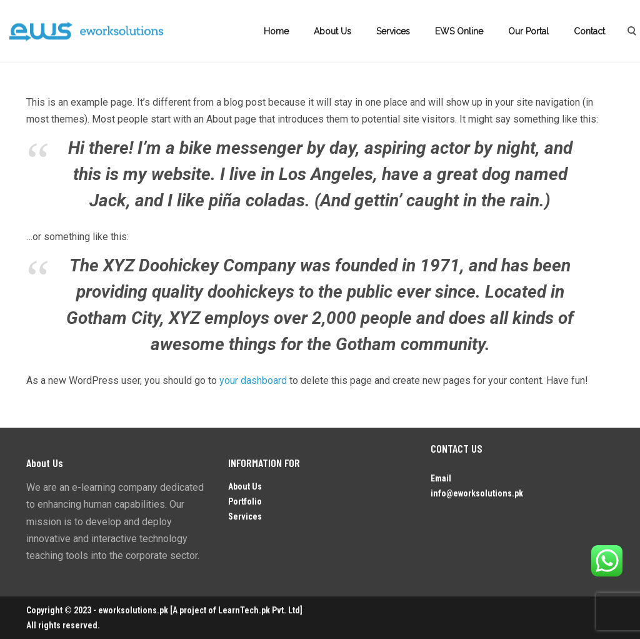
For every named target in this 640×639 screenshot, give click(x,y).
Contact (589, 31)
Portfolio (245, 501)
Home (276, 31)
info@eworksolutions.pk (477, 493)
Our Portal (528, 31)
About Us (332, 31)
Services (393, 31)
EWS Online (459, 31)
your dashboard (253, 380)
